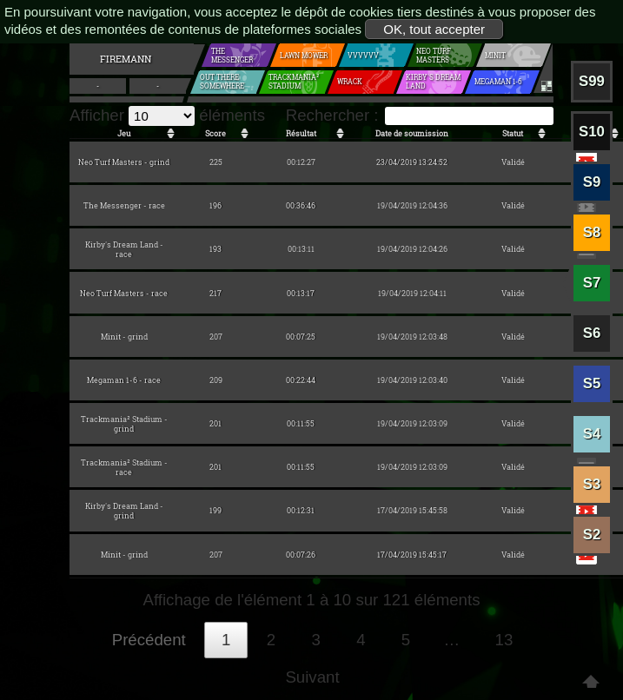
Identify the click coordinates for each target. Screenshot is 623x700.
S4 (592, 434)
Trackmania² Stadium (290, 81)
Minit (493, 55)
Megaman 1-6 (496, 82)
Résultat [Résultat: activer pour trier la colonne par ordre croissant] (301, 133)
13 (504, 640)
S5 (592, 383)
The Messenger (236, 55)
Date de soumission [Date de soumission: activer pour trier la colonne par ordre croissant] (411, 133)
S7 (592, 282)
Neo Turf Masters (431, 55)
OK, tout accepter (434, 29)
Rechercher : (419, 115)
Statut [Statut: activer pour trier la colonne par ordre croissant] (512, 133)
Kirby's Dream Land (430, 81)
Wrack (349, 82)
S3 (592, 484)
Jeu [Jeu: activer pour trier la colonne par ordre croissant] (123, 133)
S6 (592, 333)
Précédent (149, 640)
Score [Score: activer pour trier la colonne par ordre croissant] (215, 133)
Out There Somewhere (219, 81)
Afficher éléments (167, 115)
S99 (592, 81)
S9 (592, 182)
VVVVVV (361, 55)
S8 (592, 232)
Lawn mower (302, 55)
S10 (592, 131)
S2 (592, 534)
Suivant (312, 677)
